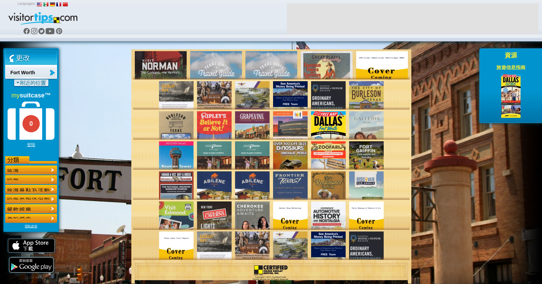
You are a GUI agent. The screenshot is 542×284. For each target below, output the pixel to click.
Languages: (27, 4)
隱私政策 (31, 226)
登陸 (31, 144)
